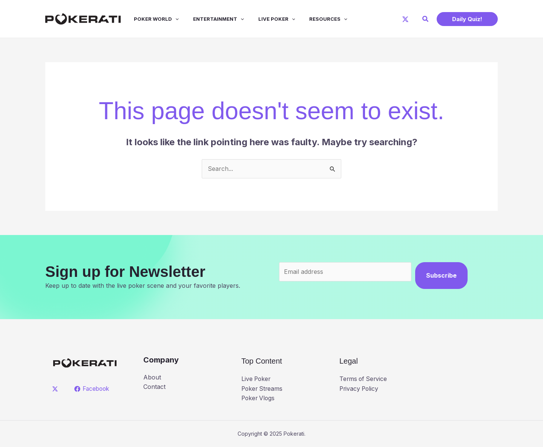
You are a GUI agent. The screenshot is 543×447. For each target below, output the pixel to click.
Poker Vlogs (258, 398)
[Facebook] (93, 389)
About (152, 377)
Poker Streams (262, 388)
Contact (154, 386)
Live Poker (266, 19)
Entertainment (210, 19)
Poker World (150, 19)
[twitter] (56, 389)
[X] (405, 19)
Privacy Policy (359, 388)
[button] (425, 19)
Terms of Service (364, 378)
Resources (316, 19)
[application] (169, 19)
